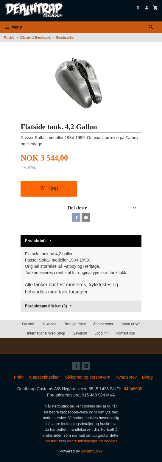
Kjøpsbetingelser (44, 377)
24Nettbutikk (91, 451)
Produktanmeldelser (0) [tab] (46, 306)
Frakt (19, 377)
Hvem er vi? (130, 324)
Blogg (147, 377)
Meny (13, 27)
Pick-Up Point (75, 324)
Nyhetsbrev (126, 377)
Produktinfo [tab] (35, 241)
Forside (9, 37)
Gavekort (79, 333)
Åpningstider (103, 324)
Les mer (51, 441)
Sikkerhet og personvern (87, 377)
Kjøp (49, 188)
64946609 (133, 388)
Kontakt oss (125, 333)
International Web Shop (46, 333)
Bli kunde (48, 324)
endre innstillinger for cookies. (92, 441)
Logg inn (101, 333)
